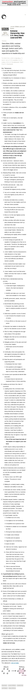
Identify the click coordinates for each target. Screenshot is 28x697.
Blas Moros (18, 58)
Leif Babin (5, 688)
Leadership (20, 685)
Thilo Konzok (10, 64)
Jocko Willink (12, 685)
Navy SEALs (12, 688)
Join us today (15, 663)
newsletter (15, 60)
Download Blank (7, 1)
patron (3, 62)
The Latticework (15, 62)
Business (4, 685)
